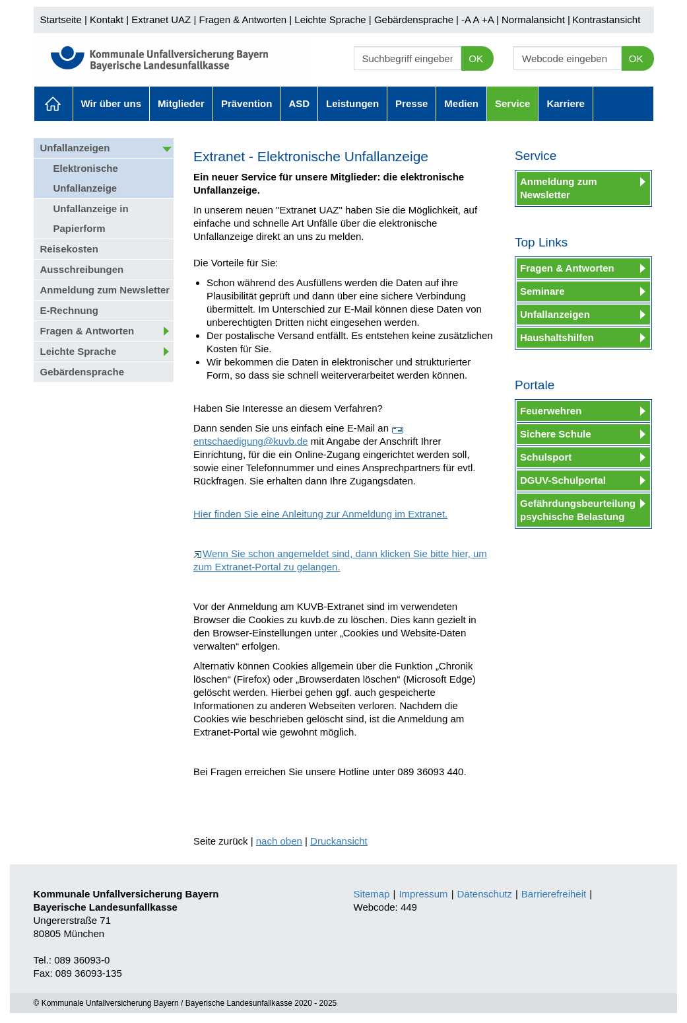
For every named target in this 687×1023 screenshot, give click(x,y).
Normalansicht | (536, 19)
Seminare (542, 291)
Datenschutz (484, 893)
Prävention (247, 103)
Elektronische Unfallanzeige (85, 178)
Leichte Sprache (330, 19)
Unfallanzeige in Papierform (91, 218)
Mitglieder (181, 103)
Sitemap (372, 893)
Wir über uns (111, 103)
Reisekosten (69, 248)
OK (476, 58)
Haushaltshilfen (557, 337)
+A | (489, 19)
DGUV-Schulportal (563, 480)
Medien (461, 103)
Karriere (565, 103)
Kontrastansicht (606, 19)
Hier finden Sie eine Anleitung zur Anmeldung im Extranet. (320, 513)
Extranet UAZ (161, 19)
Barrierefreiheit (553, 893)
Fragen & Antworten (242, 19)
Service (512, 103)
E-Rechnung (69, 310)
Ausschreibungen (82, 269)
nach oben (279, 841)
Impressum (423, 893)
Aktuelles (53, 104)
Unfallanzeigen (75, 147)
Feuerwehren (550, 410)
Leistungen (352, 103)
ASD (299, 103)
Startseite (61, 19)
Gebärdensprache (413, 19)
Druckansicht (339, 841)
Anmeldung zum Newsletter (105, 289)
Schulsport (546, 457)
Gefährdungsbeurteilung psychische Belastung (578, 510)
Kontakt (106, 19)
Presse (411, 103)
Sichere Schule (555, 433)
